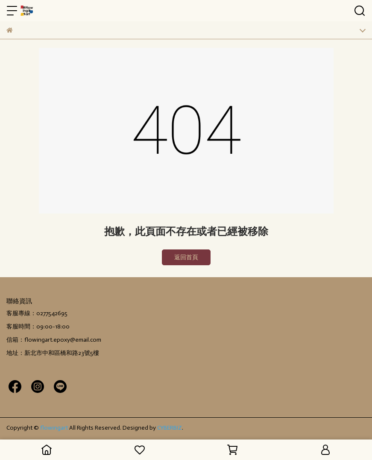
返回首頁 (186, 257)
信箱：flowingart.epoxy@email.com (53, 339)
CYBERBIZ (169, 427)
